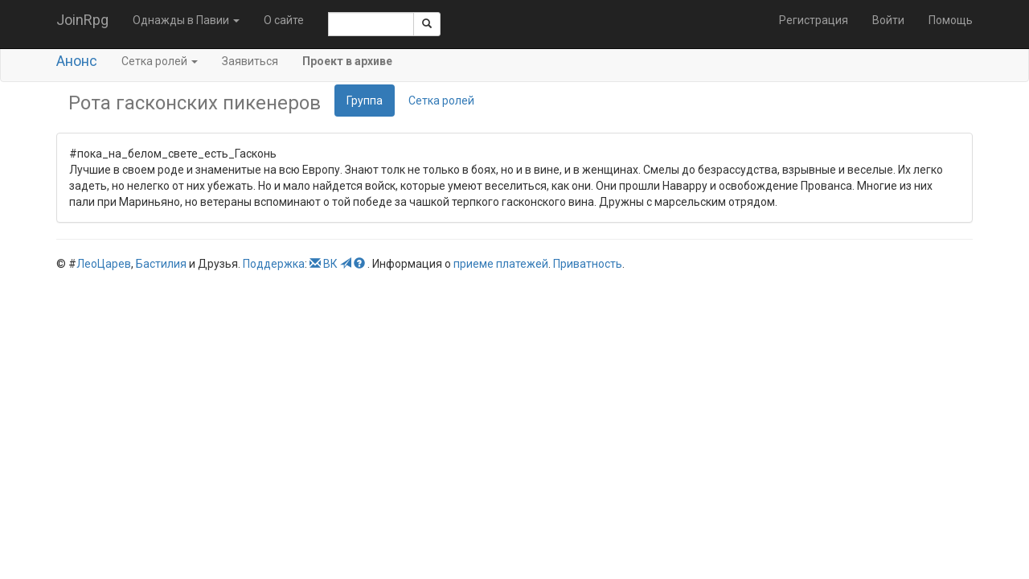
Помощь (951, 20)
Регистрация (813, 20)
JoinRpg (82, 19)
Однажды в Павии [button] (186, 20)
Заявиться (250, 61)
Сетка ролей (441, 100)
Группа (364, 100)
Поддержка (274, 263)
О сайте (284, 20)
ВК (330, 263)
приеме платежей (500, 263)
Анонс (76, 60)
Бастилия (161, 263)
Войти (888, 20)
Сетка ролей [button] (159, 61)
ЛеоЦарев (103, 263)
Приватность (587, 263)
